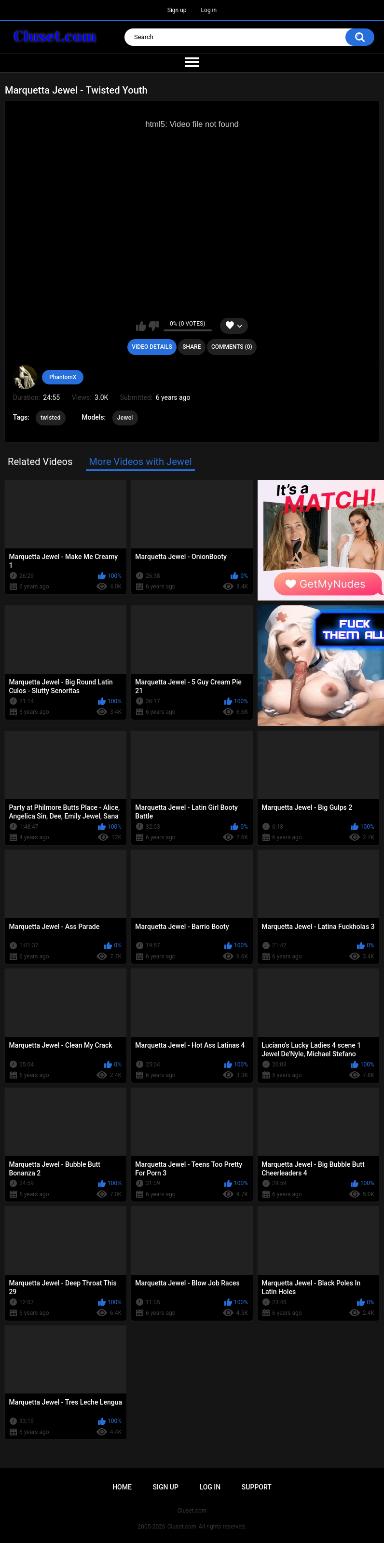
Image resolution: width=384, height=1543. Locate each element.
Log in (209, 10)
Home (122, 1487)
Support (257, 1487)
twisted (50, 417)
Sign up (177, 10)
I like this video (141, 326)
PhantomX (62, 377)
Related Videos (40, 461)
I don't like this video (154, 326)
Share (191, 346)
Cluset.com (182, 1526)
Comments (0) (231, 346)
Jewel (125, 417)
